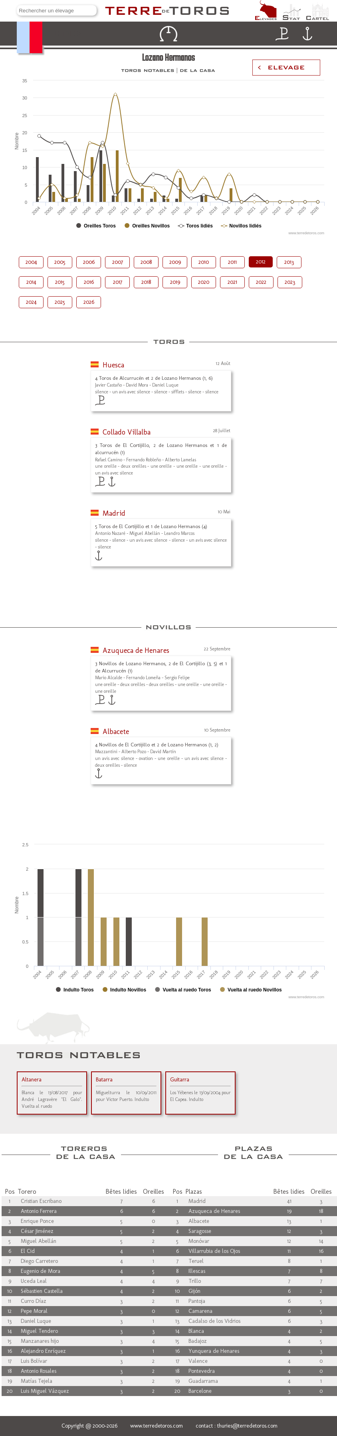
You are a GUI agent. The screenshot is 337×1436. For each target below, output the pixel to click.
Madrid (114, 513)
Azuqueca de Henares (136, 650)
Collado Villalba (127, 432)
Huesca (113, 365)
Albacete (116, 731)
